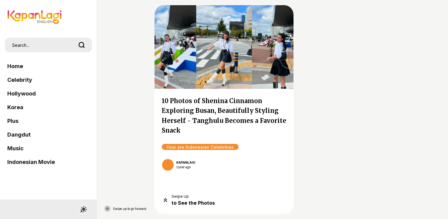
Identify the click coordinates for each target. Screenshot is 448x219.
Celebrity (19, 80)
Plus (13, 121)
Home (15, 66)
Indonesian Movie (31, 162)
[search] (81, 45)
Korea (15, 107)
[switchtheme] (83, 209)
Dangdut (19, 134)
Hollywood (21, 93)
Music (15, 148)
